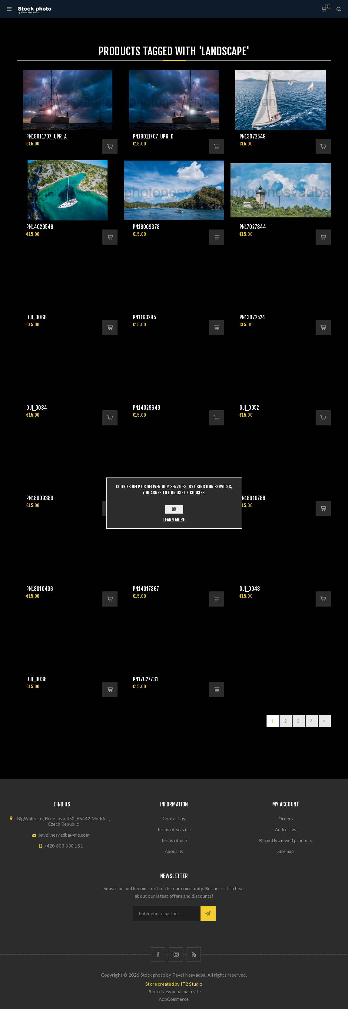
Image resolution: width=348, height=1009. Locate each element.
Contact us (174, 818)
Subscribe (208, 913)
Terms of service (174, 829)
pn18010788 (253, 498)
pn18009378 (146, 227)
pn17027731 (145, 679)
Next (325, 721)
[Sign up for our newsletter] (167, 913)
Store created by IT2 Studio (173, 984)
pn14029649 (146, 408)
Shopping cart (327, 6)
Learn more (174, 519)
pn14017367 (146, 589)
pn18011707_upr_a (46, 136)
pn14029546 (39, 227)
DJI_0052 (249, 408)
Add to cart (110, 147)
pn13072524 (252, 317)
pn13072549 (253, 136)
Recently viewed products (285, 840)
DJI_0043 (250, 589)
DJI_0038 (36, 679)
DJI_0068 (36, 317)
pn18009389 (39, 498)
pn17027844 (253, 227)
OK (174, 509)
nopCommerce (174, 999)
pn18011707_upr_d (153, 136)
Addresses (286, 829)
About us (174, 851)
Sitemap (285, 851)
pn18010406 (39, 589)
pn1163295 (144, 317)
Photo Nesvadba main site (174, 991)
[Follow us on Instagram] (176, 954)
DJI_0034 (36, 408)
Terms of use (174, 840)
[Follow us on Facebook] (158, 954)
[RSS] (194, 954)
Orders (285, 818)
